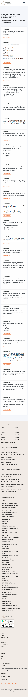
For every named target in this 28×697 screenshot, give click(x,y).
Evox (2, 651)
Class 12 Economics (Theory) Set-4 (11, 474)
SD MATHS (5, 596)
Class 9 (17, 432)
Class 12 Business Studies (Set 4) (10, 467)
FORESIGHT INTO (6, 520)
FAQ (2, 656)
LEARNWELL (5, 550)
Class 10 (17, 435)
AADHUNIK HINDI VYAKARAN (9, 503)
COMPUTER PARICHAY (8, 516)
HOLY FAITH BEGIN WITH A (9, 527)
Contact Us (4, 644)
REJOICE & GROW (7, 589)
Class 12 (17, 439)
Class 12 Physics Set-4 (7, 462)
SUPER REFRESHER (7, 600)
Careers (3, 642)
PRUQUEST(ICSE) (6, 582)
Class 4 (3, 435)
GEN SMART (5, 521)
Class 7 (17, 427)
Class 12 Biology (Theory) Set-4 (10, 479)
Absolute (4, 502)
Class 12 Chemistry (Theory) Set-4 (11, 489)
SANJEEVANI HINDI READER (9, 594)
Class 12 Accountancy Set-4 (9, 464)
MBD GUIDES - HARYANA (8, 560)
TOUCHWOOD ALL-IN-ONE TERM (11, 609)
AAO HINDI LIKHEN (7, 509)
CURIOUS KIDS (6, 518)
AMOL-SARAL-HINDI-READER (10, 505)
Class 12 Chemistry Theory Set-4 (10, 469)
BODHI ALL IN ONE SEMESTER (9, 512)
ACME (3, 500)
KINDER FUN (5, 548)
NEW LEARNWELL (6, 569)
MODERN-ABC (6, 562)
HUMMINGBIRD (6, 541)
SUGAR (4, 598)
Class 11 (14, 20)
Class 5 (3, 437)
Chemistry (22, 20)
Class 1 (3, 427)
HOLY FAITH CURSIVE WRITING (10, 532)
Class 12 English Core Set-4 (8, 459)
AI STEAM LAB (4, 637)
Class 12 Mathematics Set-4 (9, 472)
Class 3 (3, 432)
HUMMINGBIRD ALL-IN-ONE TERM (11, 543)
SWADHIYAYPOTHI (7, 601)
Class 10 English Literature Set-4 (10, 452)
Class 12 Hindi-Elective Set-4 (9, 491)
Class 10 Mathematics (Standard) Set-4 (12, 455)
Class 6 (3, 439)
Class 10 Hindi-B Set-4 (7, 457)
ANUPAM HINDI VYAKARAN (9, 507)
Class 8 (17, 430)
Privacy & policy (5, 663)
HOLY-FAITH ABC (6, 525)
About (3, 635)
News (2, 649)
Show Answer (6, 37)
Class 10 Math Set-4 (6, 450)
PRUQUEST (5, 580)
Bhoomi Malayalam (7, 514)
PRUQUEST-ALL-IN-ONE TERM (10, 587)
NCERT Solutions (6, 20)
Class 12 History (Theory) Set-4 (10, 482)
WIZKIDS (3, 640)
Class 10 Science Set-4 (7, 445)
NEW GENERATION (7, 568)
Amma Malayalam (7, 511)
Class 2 (3, 430)
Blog (2, 646)
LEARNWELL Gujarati (7, 559)
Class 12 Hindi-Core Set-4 (8, 486)
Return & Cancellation (7, 661)
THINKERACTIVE (6, 603)
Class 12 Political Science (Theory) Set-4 (12, 484)
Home (2, 633)
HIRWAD (4, 523)
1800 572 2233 (5, 676)
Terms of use (4, 659)
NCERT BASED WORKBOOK (9, 566)
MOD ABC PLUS (6, 564)
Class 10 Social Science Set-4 (9, 447)
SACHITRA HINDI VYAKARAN (9, 591)
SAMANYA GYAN (6, 593)
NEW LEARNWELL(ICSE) (8, 571)
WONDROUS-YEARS (7, 610)
